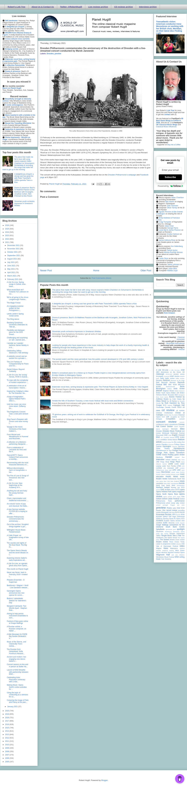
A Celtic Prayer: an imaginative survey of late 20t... (18, 537)
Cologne (159, 419)
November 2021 (13, 249)
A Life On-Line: (174, 370)
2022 (7, 239)
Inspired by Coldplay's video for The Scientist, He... (17, 392)
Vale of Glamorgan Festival (167, 546)
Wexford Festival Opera (176, 552)
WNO (177, 557)
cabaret (170, 405)
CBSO (179, 407)
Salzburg (159, 518)
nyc (178, 487)
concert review (166, 421)
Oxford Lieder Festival (170, 499)
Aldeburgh (160, 374)
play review (180, 503)
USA (183, 544)
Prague (172, 505)
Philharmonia (160, 503)
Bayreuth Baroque (168, 382)
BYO (164, 405)
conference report (162, 424)
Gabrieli (158, 446)
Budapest (182, 395)
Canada (167, 407)
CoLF (183, 417)
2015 (7, 728)
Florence (171, 444)
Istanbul (174, 459)
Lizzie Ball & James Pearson (170, 230)
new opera (159, 481)
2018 (7, 718)
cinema (166, 415)
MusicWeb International (175, 343)
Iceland (177, 457)
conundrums (173, 424)
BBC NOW (172, 384)
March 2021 (12, 276)
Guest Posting (168, 455)
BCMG (158, 386)
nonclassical (174, 483)
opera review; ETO (169, 496)
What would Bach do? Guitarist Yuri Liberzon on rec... (18, 292)
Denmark (174, 429)
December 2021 (13, 245)
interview (160, 459)
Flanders (165, 444)
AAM (183, 370)
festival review (166, 442)
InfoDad (181, 349)
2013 (7, 735)
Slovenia (171, 523)
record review (171, 510)
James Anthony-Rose (167, 240)
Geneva (174, 446)
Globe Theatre (163, 448)
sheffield (159, 523)
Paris (170, 501)
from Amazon (169, 313)
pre (178, 505)
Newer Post (46, 270)
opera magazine (178, 492)
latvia (183, 462)
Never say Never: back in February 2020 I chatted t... (17, 574)
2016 (7, 724)
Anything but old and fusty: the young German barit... (17, 493)
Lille (164, 468)
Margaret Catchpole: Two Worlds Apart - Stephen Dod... (17, 608)
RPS (174, 514)
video (182, 546)
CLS (163, 417)
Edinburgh (165, 433)
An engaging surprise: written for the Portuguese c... (15, 308)
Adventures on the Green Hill (173, 372)
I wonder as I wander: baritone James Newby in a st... (18, 345)
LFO (183, 466)
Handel (168, 457)
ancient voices (179, 374)
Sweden (172, 533)
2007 (7, 755)
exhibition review (166, 439)
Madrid (158, 472)
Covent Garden (166, 426)
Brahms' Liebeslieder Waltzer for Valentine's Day (16, 600)
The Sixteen (164, 540)
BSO (176, 395)
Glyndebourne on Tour (164, 450)
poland (158, 505)
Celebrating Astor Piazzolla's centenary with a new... (16, 679)
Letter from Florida (169, 466)
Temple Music (166, 536)
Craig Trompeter (165, 222)
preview (58, 54)
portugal (165, 505)
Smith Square (180, 523)
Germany (181, 446)
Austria (177, 376)
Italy (179, 459)
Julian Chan (169, 226)
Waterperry (174, 548)
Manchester (165, 472)
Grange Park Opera (165, 453)
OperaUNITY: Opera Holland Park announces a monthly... (17, 457)
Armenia (166, 376)
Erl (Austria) (165, 437)
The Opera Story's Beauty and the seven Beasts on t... (17, 552)
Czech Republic (179, 426)
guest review (179, 455)
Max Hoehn (169, 202)
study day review (162, 533)
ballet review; (180, 378)
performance (180, 501)
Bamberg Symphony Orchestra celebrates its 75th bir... (17, 325)
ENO (158, 437)
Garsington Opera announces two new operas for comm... (15, 593)
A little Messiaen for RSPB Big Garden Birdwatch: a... (17, 636)
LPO (174, 470)
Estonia (172, 437)
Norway (173, 487)
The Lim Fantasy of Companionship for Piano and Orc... (18, 364)
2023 (7, 236)
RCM (183, 508)
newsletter (159, 483)
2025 (7, 229)
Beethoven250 (170, 386)
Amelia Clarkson (173, 234)
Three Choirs (174, 542)
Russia (178, 514)
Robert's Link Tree (16, 7)
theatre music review (177, 539)
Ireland (168, 459)
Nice (165, 483)
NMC (168, 483)
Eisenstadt (159, 435)
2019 (7, 714)
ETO (177, 437)
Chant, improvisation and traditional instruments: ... (17, 499)
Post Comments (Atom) (101, 278)
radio (174, 508)
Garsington (167, 446)
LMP (176, 468)
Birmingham (160, 389)
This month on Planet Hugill (17, 569)
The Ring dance (13, 319)
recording (181, 510)
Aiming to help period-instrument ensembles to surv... (17, 616)
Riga (173, 512)
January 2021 (12, 707)
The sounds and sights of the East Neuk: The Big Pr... (17, 545)
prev (183, 505)
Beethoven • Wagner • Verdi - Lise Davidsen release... (18, 586)
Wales (165, 548)
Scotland (159, 521)
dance (158, 429)
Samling (166, 518)
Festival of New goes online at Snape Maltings (17, 622)
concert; (182, 422)
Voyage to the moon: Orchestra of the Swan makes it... (16, 429)
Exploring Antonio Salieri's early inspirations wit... (17, 559)
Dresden (50, 54)
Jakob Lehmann (173, 264)
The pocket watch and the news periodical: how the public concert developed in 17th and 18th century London (98, 359)
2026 (7, 225)
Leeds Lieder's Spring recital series (15, 315)
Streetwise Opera (179, 531)
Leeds (170, 464)
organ (178, 496)
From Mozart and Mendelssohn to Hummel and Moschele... (17, 437)
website (158, 550)
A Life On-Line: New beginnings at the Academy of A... (14, 485)
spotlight (181, 529)
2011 (7, 741)
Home (96, 270)
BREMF (159, 391)
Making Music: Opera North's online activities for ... (17, 687)
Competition (170, 419)
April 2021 (11, 272)
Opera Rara (173, 494)
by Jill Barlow (172, 401)
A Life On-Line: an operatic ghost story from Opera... (17, 565)
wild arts (174, 555)
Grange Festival (178, 450)
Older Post (145, 270)
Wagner (158, 548)
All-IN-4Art (169, 374)
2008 (7, 751)
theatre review (162, 542)
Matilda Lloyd (172, 271)
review (158, 512)
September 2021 (14, 256)
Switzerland (180, 533)
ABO (157, 372)
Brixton (165, 395)
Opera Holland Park (163, 492)
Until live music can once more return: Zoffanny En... (16, 406)
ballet (162, 378)
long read (168, 470)
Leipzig (158, 466)
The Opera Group (170, 537)
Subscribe (170, 177)
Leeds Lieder (179, 464)
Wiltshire (182, 555)
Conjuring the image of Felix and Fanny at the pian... (17, 701)
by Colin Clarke (175, 399)
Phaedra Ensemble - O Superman (15, 581)
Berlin (182, 387)
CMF (167, 417)
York (162, 559)
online (172, 489)
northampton (181, 485)
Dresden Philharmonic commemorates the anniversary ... (15, 519)
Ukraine (178, 544)
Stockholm (159, 531)
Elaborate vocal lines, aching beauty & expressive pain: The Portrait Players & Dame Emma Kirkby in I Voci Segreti (100, 387)
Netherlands (172, 479)
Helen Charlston (177, 198)
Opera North (161, 494)
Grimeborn (180, 453)
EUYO (158, 439)
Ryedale (159, 516)
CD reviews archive (123, 7)
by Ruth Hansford (169, 403)
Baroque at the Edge (178, 380)
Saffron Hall (167, 516)
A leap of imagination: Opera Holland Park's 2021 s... (16, 399)
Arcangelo (159, 376)
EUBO (182, 437)
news (182, 481)
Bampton (159, 380)
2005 (7, 762)
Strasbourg (168, 531)
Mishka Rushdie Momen (173, 252)
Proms (169, 508)
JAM (157, 462)
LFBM (179, 466)
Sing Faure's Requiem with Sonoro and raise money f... (17, 421)
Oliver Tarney (172, 208)
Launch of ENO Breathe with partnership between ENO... (17, 672)
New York (167, 481)
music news (172, 476)
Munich (182, 472)
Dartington (165, 429)
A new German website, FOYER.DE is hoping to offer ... (17, 511)
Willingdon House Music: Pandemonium (16, 531)
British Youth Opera (163, 393)
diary (182, 429)
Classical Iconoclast (181, 338)
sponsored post (171, 529)
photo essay (170, 503)
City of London (173, 415)
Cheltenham (168, 413)
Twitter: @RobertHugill (71, 7)
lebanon (158, 464)
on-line (167, 490)
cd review (168, 410)
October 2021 (12, 252)
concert (182, 419)
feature (175, 439)
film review (177, 442)
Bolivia (170, 388)
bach (157, 378)
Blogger (104, 780)
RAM (178, 508)
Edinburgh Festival (178, 433)
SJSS (165, 523)
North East (160, 485)
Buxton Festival (175, 397)
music (177, 474)
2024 (7, 232)
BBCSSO (181, 384)
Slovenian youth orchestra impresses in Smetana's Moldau (76, 331)
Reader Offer (161, 510)
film (172, 442)
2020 (7, 711)
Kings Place (175, 462)
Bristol (172, 391)
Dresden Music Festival (172, 431)
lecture (165, 464)
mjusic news (175, 472)
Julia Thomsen (172, 206)
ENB (169, 435)
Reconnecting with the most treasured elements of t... (17, 464)
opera (182, 490)
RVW (183, 514)
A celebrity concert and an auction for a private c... (17, 357)
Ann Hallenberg (177, 246)
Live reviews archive (98, 7)
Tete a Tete (177, 536)
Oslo (183, 496)
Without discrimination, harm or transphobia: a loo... (17, 470)
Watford (182, 548)
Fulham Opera (179, 444)
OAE (162, 490)
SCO (183, 518)
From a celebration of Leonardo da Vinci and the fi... (16, 450)
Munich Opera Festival (163, 474)
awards (182, 376)
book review (179, 389)
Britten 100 (175, 393)
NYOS (158, 489)
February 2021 (13, 279)
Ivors (183, 459)
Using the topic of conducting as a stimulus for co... (17, 695)
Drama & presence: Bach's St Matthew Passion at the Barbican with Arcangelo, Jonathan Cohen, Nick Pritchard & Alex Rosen (24, 192)
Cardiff (173, 407)
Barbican (166, 380)
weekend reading (168, 550)
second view (180, 520)
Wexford (164, 552)
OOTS (177, 489)
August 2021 (12, 259)
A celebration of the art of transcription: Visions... (17, 387)
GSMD (158, 455)
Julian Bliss (172, 269)
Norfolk (182, 483)
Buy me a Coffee (173, 145)
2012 (7, 738)
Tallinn (158, 535)
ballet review (170, 378)
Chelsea (159, 413)
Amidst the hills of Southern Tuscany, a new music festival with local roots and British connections (92, 401)
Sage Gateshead (178, 516)
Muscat (173, 474)
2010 (7, 745)
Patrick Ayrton (172, 250)
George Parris (172, 228)
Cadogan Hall (179, 405)
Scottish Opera (169, 520)
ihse (183, 457)
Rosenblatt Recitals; (164, 515)
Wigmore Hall (163, 555)
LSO (178, 470)
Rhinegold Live (166, 512)
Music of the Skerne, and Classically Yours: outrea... (16, 644)
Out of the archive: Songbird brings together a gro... (17, 525)
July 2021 (11, 262)
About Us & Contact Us (43, 7)
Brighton (166, 391)
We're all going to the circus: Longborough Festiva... (18, 298)
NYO (183, 487)
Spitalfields (160, 529)
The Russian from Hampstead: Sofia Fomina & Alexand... (15, 651)
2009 (7, 748)
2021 (7, 242)
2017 (7, 721)
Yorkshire (168, 559)
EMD (166, 435)
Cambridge (160, 407)
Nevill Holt (181, 479)
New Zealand (174, 481)
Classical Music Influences (166, 127)
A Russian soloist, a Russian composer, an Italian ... (16, 629)
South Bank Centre (175, 527)
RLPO (177, 512)
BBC (165, 385)
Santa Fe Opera (175, 518)
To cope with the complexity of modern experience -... (17, 381)
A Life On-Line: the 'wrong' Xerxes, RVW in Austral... (18, 376)
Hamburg (159, 457)
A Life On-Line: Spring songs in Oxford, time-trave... (16, 284)
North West (170, 485)
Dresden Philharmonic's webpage (122, 175)
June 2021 (11, 266)
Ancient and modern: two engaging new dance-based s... (16, 659)
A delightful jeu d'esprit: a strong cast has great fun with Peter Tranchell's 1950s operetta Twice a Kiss (94, 303)
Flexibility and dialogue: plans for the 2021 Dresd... (16, 332)
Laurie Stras (163, 258)
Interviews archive (148, 7)
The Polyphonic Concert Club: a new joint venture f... (17, 414)
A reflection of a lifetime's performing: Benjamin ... (17, 443)
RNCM (182, 512)
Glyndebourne (179, 448)
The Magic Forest (13, 303)
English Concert (178, 435)
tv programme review (168, 544)
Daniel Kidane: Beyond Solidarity (15, 370)
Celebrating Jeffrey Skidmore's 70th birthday (17, 352)
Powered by (170, 186)
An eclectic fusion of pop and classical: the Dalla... (17, 505)
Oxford (158, 499)
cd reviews (180, 410)
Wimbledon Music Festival (165, 557)
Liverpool (170, 468)
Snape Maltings (162, 525)
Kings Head (164, 462)
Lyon (183, 470)
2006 (7, 758)
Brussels (171, 395)
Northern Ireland (163, 487)
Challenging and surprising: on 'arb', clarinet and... (17, 339)
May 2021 (11, 269)
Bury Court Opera (162, 397)
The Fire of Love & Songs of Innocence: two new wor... (17, 478)
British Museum (180, 391)
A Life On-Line (162, 370)
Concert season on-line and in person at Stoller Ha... (17, 665)
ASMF (172, 376)
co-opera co (174, 417)
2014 (7, 731)
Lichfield (159, 468)
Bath (157, 382)
